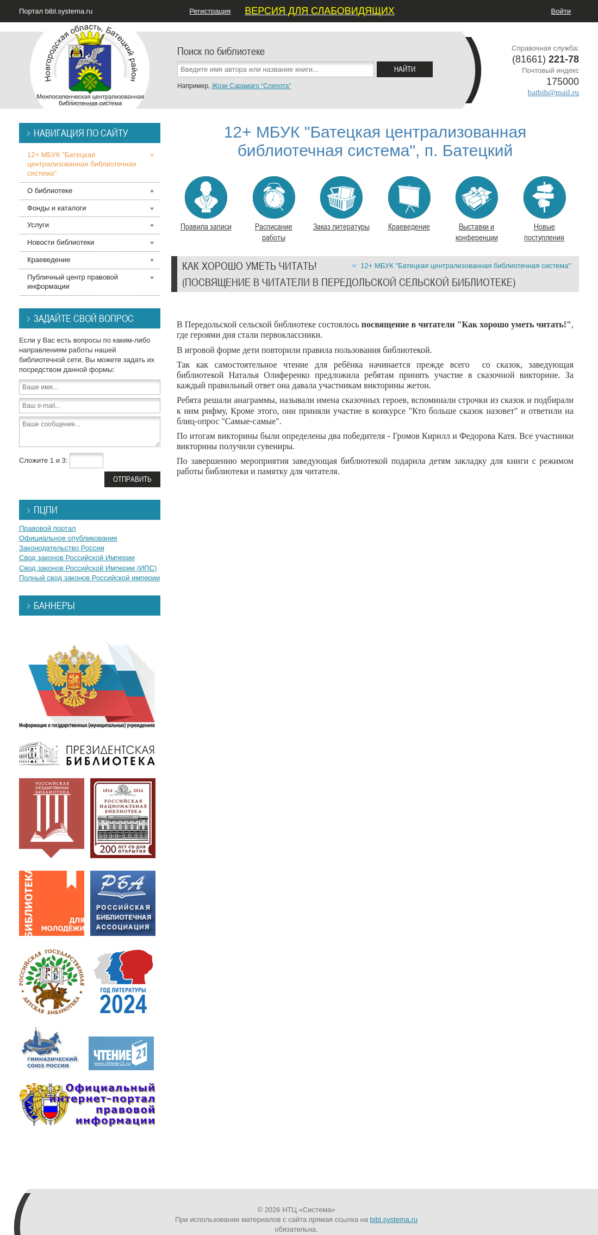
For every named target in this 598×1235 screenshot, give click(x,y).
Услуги (38, 225)
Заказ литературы (341, 204)
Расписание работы (273, 209)
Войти (561, 11)
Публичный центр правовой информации (72, 281)
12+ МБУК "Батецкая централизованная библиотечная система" (465, 266)
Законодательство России (61, 548)
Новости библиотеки (60, 242)
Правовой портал (47, 528)
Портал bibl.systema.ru (55, 11)
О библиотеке (49, 191)
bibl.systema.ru (394, 1219)
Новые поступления (544, 209)
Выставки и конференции (476, 209)
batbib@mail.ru (553, 92)
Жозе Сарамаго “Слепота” (251, 86)
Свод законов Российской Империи (77, 558)
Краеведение (409, 204)
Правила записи (206, 204)
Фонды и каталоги (56, 208)
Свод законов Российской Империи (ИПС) (88, 568)
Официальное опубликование (68, 538)
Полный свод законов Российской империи (89, 578)
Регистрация (210, 11)
